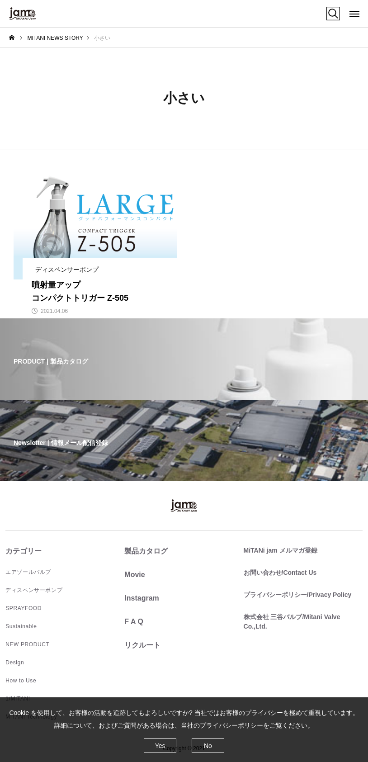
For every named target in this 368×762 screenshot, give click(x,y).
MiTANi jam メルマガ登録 (280, 550)
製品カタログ (146, 551)
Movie (134, 574)
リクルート (142, 645)
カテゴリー (23, 551)
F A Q (133, 621)
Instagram (141, 598)
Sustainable (21, 626)
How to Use (20, 680)
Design (14, 662)
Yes (160, 745)
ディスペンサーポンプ (33, 590)
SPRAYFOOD (23, 608)
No (208, 745)
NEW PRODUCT (27, 644)
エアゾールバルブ (28, 572)
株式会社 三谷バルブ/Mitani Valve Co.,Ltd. (292, 621)
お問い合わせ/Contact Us (280, 572)
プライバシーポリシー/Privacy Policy (298, 594)
